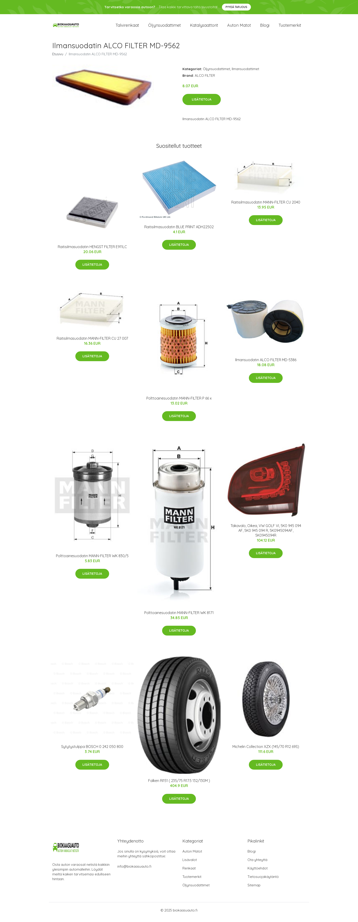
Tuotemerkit (290, 27)
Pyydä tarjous (236, 7)
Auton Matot (192, 855)
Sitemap (254, 889)
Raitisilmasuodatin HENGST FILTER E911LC (92, 250)
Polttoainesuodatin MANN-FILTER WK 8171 (179, 616)
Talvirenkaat (127, 27)
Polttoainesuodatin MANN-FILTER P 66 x (179, 402)
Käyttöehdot (257, 872)
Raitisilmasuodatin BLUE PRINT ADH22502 (179, 230)
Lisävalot (189, 863)
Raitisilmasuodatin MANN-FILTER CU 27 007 (92, 342)
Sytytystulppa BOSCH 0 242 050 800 (92, 750)
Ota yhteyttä (257, 863)
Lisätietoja (201, 103)
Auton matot (239, 27)
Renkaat (189, 872)
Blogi (264, 27)
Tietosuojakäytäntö (263, 880)
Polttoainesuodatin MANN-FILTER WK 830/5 (92, 559)
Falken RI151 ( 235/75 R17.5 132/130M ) (179, 784)
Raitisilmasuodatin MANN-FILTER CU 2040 (265, 206)
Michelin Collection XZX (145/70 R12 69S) (265, 750)
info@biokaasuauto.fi (134, 870)
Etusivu (57, 58)
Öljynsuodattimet (164, 27)
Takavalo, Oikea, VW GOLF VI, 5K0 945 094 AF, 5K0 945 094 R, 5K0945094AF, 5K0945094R (266, 534)
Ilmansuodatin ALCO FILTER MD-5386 (265, 363)
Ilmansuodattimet (245, 73)
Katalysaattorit (204, 27)
